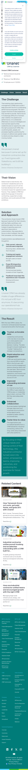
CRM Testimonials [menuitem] (6, 682)
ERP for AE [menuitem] (17, 619)
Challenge (4, 92)
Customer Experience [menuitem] (7, 726)
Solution (18, 92)
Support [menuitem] (4, 742)
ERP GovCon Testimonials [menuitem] (5, 667)
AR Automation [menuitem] (6, 658)
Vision (11, 92)
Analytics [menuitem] (4, 641)
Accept (14, 54)
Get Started (22, 2)
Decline (14, 58)
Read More (6, 521)
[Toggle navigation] (2, 2)
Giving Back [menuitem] (5, 719)
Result (25, 92)
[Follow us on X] (16, 749)
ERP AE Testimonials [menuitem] (20, 651)
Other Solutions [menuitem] (19, 672)
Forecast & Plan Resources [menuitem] (6, 645)
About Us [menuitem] (4, 700)
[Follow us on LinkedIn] (7, 749)
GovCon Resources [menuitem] (20, 703)
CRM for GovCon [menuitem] (6, 675)
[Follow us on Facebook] (12, 749)
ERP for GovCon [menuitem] (6, 619)
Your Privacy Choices (14, 763)
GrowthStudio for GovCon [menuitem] (19, 676)
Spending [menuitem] (17, 645)
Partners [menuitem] (4, 703)
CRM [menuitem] (3, 672)
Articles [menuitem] (17, 718)
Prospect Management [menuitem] (18, 638)
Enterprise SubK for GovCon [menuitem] (20, 680)
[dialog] (14, 32)
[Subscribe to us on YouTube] (14, 754)
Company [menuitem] (4, 697)
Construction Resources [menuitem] (18, 714)
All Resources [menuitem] (18, 700)
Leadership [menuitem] (4, 709)
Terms (14, 759)
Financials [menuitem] (4, 649)
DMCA (19, 759)
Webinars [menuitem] (17, 721)
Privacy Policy (11, 25)
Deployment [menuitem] (5, 736)
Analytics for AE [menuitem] (19, 628)
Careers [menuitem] (4, 706)
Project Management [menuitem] (7, 626)
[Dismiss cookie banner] (22, 6)
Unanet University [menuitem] (6, 739)
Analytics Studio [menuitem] (6, 655)
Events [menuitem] (3, 716)
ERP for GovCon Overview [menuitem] (6, 622)
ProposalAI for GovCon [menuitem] (18, 685)
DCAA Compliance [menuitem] (6, 652)
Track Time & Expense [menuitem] (7, 638)
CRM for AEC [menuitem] (5, 678)
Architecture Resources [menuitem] (18, 707)
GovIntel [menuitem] (17, 692)
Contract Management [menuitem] (5, 630)
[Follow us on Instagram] (21, 749)
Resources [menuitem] (17, 642)
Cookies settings (14, 50)
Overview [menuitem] (4, 729)
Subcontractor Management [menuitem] (5, 634)
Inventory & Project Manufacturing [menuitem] (6, 662)
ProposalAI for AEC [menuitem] (19, 689)
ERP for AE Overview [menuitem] (20, 622)
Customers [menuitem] (4, 733)
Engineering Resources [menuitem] (20, 711)
